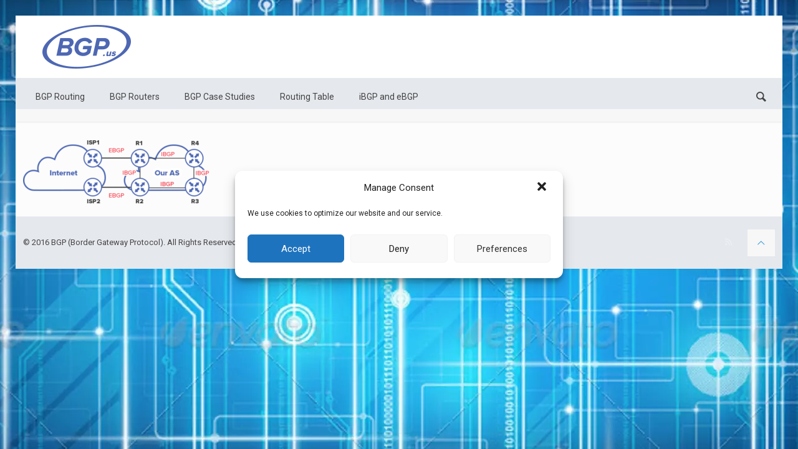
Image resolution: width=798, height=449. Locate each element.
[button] (543, 187)
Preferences (502, 248)
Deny (399, 248)
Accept (295, 248)
